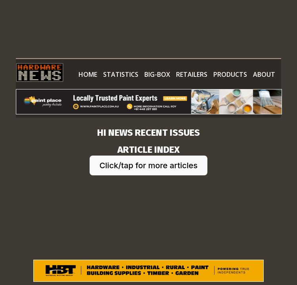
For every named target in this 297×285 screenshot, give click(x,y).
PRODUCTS (230, 74)
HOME (88, 74)
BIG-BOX (157, 74)
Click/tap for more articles (149, 165)
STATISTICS (120, 74)
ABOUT (264, 74)
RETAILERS (191, 74)
